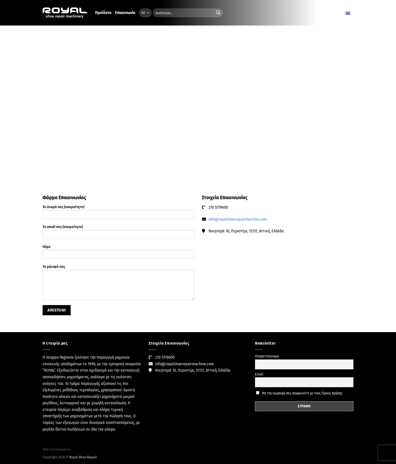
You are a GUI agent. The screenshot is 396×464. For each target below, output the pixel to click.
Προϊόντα (103, 12)
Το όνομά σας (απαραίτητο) (118, 213)
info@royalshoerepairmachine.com (237, 219)
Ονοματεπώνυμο (267, 356)
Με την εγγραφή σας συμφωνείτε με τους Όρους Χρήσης (299, 393)
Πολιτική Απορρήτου (56, 449)
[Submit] (218, 12)
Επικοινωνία (125, 12)
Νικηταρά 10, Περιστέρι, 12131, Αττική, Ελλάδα (193, 370)
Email (259, 374)
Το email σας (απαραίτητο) (118, 233)
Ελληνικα (341, 12)
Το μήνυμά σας (118, 284)
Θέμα (118, 253)
